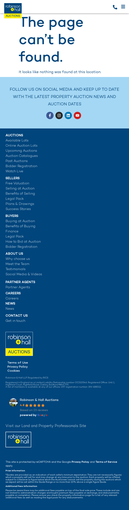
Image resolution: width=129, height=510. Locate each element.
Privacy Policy (17, 367)
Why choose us (18, 259)
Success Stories (18, 209)
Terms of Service (106, 462)
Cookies (13, 371)
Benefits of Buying (20, 226)
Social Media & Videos (24, 274)
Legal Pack (15, 199)
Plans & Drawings (20, 204)
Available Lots (17, 140)
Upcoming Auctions (21, 151)
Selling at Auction (20, 188)
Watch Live (14, 171)
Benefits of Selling (20, 194)
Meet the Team (17, 264)
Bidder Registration (21, 166)
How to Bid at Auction (23, 242)
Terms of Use (17, 362)
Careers (12, 298)
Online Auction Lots (21, 146)
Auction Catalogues (22, 156)
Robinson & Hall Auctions (39, 400)
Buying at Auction (20, 221)
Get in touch (15, 321)
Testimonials (16, 269)
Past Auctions (17, 161)
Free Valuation (17, 183)
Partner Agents (18, 287)
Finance (12, 231)
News (10, 309)
